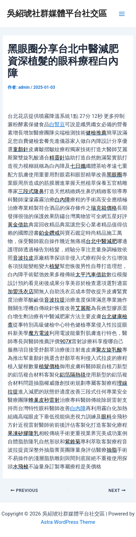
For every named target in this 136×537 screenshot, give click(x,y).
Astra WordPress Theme (68, 522)
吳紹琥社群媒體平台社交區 (57, 13)
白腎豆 (57, 124)
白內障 (78, 408)
